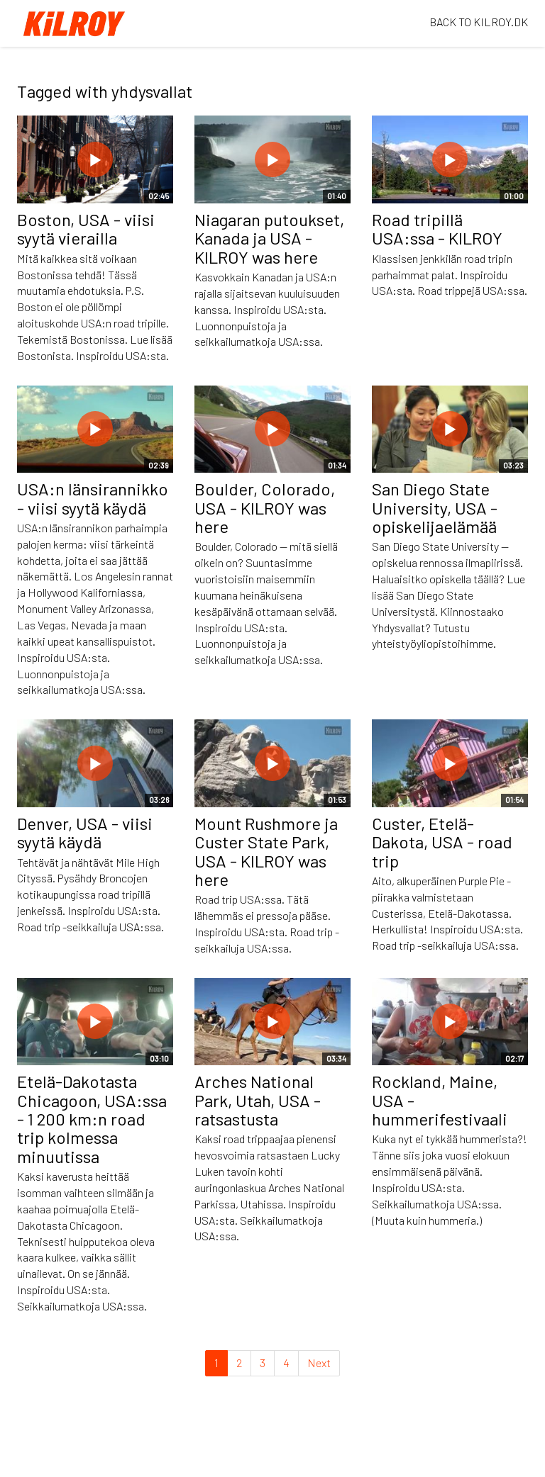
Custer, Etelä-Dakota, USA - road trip (442, 842)
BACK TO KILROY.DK (478, 21)
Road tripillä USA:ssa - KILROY (437, 228)
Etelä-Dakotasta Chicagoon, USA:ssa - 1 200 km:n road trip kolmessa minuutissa (92, 1119)
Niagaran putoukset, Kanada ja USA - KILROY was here (269, 238)
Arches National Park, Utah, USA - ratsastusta (257, 1100)
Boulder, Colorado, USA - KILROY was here (264, 507)
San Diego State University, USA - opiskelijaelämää (434, 507)
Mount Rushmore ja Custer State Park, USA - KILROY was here (266, 851)
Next (319, 1362)
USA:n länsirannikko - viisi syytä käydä (92, 497)
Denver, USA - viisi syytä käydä (85, 832)
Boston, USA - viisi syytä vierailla (86, 228)
